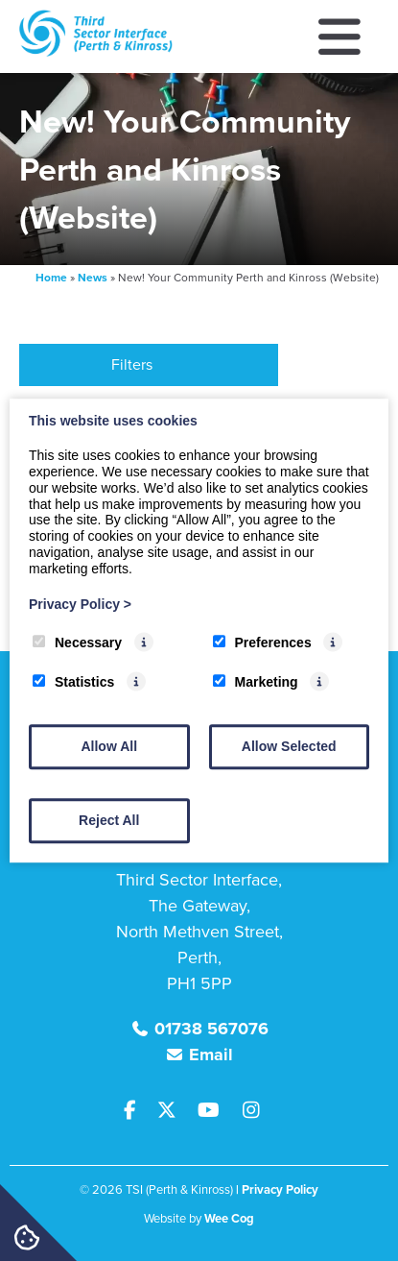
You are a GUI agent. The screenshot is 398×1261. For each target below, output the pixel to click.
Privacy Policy (80, 604)
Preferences (262, 643)
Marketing (255, 682)
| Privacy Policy (277, 1189)
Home (51, 277)
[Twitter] (173, 1111)
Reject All (109, 820)
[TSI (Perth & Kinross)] (96, 51)
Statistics (73, 682)
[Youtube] (216, 1111)
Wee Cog (229, 1218)
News (92, 277)
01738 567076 (211, 1028)
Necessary (77, 643)
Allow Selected (289, 746)
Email (211, 1054)
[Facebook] (138, 1111)
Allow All (109, 746)
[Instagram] (255, 1111)
